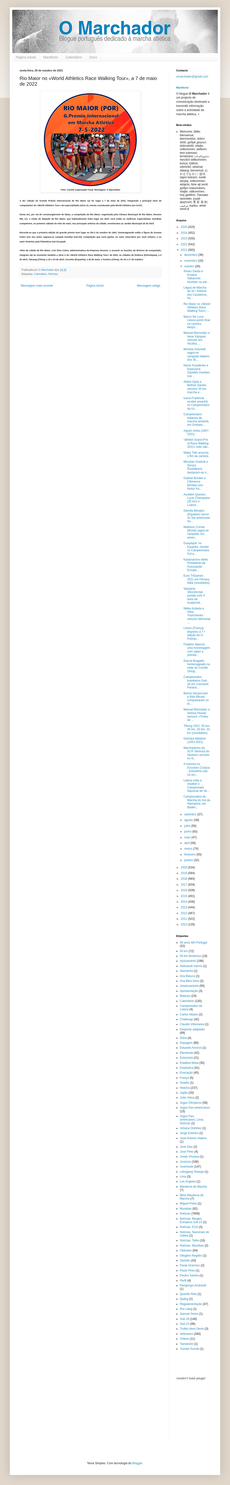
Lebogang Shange (192, 1171)
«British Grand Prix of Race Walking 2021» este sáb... (197, 443)
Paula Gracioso (190, 1265)
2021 (184, 250)
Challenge (186, 1019)
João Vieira (187, 1097)
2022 (184, 244)
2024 (184, 233)
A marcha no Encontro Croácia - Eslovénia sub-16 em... (197, 769)
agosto (189, 820)
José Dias (186, 1146)
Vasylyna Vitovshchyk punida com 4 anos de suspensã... (194, 596)
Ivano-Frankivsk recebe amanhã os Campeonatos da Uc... (196, 403)
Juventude (186, 1166)
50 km (184, 951)
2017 (184, 884)
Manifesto (50, 57)
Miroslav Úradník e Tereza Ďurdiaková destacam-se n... (196, 467)
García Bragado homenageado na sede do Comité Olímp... (197, 666)
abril (187, 843)
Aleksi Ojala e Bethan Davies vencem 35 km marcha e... (195, 387)
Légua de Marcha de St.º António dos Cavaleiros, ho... (195, 293)
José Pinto (187, 1151)
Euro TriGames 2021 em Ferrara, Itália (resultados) (197, 579)
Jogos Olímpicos (191, 1102)
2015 (184, 896)
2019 (184, 873)
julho (187, 826)
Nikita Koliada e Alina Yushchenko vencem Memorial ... (197, 615)
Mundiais (186, 1208)
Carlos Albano (189, 1014)
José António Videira (193, 1138)
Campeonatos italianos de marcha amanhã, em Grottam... (196, 420)
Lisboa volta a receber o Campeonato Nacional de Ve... (196, 786)
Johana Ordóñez (191, 1128)
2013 (184, 907)
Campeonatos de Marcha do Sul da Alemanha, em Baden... (197, 802)
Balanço (185, 996)
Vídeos (184, 1338)
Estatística (186, 1067)
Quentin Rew (188, 1294)
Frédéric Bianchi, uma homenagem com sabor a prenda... (197, 650)
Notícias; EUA (189, 1227)
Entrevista (186, 1057)
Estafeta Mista (189, 1063)
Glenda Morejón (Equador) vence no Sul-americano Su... (197, 516)
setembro (190, 814)
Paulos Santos (189, 1275)
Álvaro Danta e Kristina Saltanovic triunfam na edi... (196, 276)
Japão (184, 1092)
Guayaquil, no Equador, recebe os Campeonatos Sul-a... (196, 548)
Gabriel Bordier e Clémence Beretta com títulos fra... (195, 483)
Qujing (184, 1299)
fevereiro (190, 854)
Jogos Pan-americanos (195, 1107)
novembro (191, 260)
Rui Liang (186, 1309)
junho (188, 831)
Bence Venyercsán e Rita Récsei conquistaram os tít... (196, 699)
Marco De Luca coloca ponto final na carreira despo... (197, 322)
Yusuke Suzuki (189, 1348)
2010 (184, 924)
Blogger (137, 1463)
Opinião (185, 1260)
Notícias (53, 273)
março (188, 848)
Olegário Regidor (191, 1255)
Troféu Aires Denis (192, 1328)
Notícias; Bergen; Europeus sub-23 (191, 1220)
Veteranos (186, 1334)
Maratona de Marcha (193, 1186)
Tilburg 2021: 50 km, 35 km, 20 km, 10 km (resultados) (197, 729)
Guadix (184, 1082)
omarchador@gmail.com (192, 76)
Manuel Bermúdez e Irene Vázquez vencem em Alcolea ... (197, 338)
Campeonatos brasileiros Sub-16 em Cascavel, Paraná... (196, 682)
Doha (183, 1038)
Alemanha (186, 971)
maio (187, 837)
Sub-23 (184, 1324)
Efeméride (186, 1053)
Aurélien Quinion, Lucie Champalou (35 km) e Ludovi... (197, 500)
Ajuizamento (188, 961)
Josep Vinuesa (189, 1156)
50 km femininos (190, 956)
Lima (183, 1176)
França (184, 1078)
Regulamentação (191, 1304)
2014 (184, 901)
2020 (184, 867)
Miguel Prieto (188, 1203)
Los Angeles (188, 1181)
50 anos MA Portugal (193, 942)
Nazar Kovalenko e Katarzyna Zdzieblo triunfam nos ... (197, 371)
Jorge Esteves (189, 1133)
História (185, 1088)
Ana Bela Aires (189, 981)
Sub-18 (184, 1319)
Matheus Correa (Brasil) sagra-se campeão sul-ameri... (196, 532)
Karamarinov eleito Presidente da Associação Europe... (196, 565)
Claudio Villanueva (192, 1024)
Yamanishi (186, 1344)
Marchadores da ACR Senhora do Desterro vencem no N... (196, 753)
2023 (184, 238)
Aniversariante (189, 986)
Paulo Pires (187, 1270)
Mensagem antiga (148, 285)
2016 (184, 890)
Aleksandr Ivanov (191, 966)
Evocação (186, 1072)
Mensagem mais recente (37, 285)
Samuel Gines (189, 1314)
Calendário (73, 57)
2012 (184, 913)
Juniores (185, 1161)
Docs (93, 57)
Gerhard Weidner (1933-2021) (195, 740)
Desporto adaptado (192, 1029)
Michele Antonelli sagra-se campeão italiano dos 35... (196, 354)
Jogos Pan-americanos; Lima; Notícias (192, 1119)
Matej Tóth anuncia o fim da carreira (196, 454)
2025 (184, 227)
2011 (184, 919)
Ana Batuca (187, 976)
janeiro (189, 860)
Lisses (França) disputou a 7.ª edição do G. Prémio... (194, 633)
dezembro (191, 255)
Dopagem (186, 1043)
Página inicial (26, 57)
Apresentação (189, 991)
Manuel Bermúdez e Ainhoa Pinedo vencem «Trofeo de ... (197, 715)
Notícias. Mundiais (192, 1245)
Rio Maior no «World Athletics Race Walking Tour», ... (197, 307)
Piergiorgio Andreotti (193, 1285)
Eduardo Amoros (191, 1047)
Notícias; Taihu (189, 1240)
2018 (184, 878)
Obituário (186, 1250)
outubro (189, 266)
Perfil (183, 1280)
